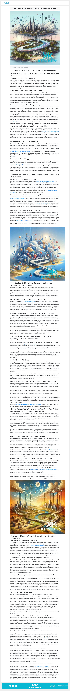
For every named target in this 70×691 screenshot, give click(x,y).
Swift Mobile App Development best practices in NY (28, 343)
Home (10, 2)
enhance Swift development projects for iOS (45, 180)
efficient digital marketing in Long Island (31, 562)
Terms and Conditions (60, 686)
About (15, 2)
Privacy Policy (53, 686)
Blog (32, 2)
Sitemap (66, 686)
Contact (52, 2)
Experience (45, 2)
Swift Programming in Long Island (38, 545)
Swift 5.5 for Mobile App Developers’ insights (21, 151)
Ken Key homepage (14, 120)
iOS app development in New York (28, 301)
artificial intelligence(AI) (49, 667)
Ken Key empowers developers (43, 202)
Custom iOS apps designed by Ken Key (18, 163)
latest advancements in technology (42, 665)
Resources (26, 2)
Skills (20, 2)
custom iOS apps (46, 637)
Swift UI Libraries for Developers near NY (24, 219)
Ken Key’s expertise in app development (50, 130)
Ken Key (51, 449)
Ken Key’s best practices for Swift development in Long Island (28, 404)
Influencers (38, 2)
